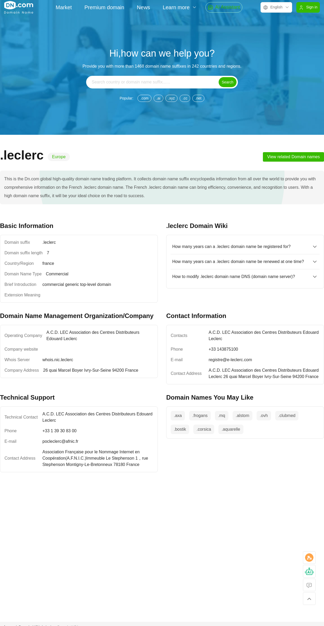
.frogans (200, 415)
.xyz (171, 98)
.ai (158, 98)
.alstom (242, 415)
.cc (185, 98)
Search (227, 82)
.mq (221, 415)
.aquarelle (231, 429)
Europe (59, 157)
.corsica (204, 429)
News (143, 7)
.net (198, 98)
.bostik (180, 429)
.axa (178, 415)
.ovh (264, 415)
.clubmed (287, 415)
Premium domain (104, 7)
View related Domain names (293, 157)
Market (64, 7)
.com (144, 98)
